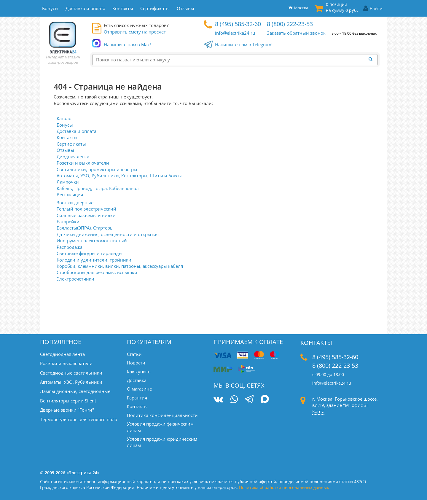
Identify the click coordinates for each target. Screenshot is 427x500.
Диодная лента (73, 157)
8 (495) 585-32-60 (238, 24)
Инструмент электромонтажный (92, 240)
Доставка (136, 380)
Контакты (67, 137)
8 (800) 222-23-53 (290, 24)
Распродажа (69, 247)
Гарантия (137, 398)
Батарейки (68, 221)
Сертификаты (71, 144)
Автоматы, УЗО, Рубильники (71, 382)
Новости (136, 363)
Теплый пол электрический (86, 209)
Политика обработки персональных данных (284, 487)
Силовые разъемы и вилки (86, 215)
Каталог (65, 118)
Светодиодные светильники (71, 373)
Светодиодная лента (62, 354)
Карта (318, 411)
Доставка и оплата (76, 131)
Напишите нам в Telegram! (244, 45)
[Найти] (372, 59)
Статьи (134, 354)
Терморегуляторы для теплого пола (78, 419)
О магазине (139, 389)
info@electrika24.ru (235, 33)
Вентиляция (70, 195)
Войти (376, 8)
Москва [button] (298, 7)
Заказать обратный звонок (296, 33)
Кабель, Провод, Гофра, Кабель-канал (98, 188)
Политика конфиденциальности (162, 415)
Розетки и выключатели (83, 163)
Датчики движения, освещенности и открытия (108, 234)
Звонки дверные (75, 203)
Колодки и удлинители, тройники (94, 260)
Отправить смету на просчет (135, 32)
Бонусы (65, 125)
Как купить (139, 372)
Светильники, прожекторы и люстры (97, 169)
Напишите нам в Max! (127, 45)
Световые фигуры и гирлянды (89, 253)
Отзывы (65, 150)
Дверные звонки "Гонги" (67, 410)
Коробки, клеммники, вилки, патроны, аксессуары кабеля (120, 266)
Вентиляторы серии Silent (68, 401)
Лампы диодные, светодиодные (75, 391)
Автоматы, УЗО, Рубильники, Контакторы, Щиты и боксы (119, 176)
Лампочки (68, 182)
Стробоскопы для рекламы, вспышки (97, 272)
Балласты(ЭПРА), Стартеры (85, 228)
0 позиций (342, 7)
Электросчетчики (75, 279)
